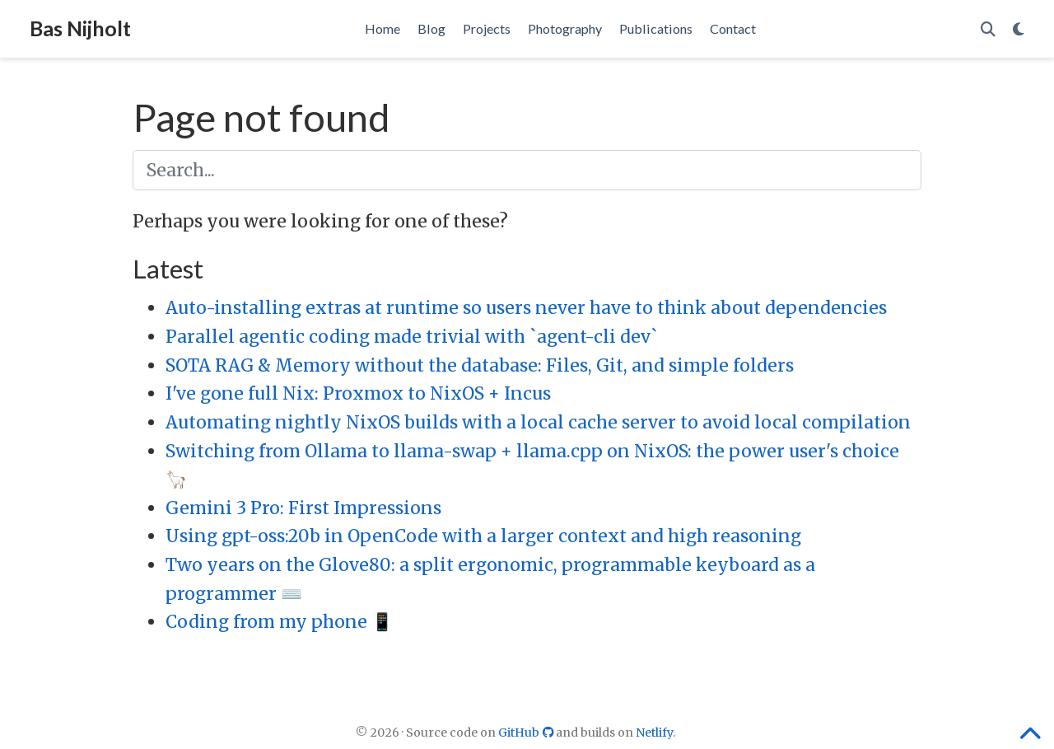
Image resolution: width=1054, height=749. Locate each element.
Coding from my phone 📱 (279, 622)
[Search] (988, 29)
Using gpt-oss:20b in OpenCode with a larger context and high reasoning (483, 536)
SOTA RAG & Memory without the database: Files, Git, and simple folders (480, 365)
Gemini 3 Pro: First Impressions (303, 508)
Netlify (654, 732)
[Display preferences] (1018, 29)
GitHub (527, 732)
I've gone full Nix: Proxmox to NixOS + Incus (358, 393)
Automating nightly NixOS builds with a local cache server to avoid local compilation (538, 422)
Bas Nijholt (80, 28)
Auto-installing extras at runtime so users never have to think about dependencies (526, 308)
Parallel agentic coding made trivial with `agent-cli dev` (412, 336)
